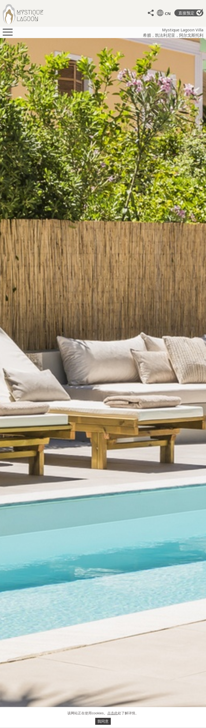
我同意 (103, 721)
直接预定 (190, 12)
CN (168, 13)
